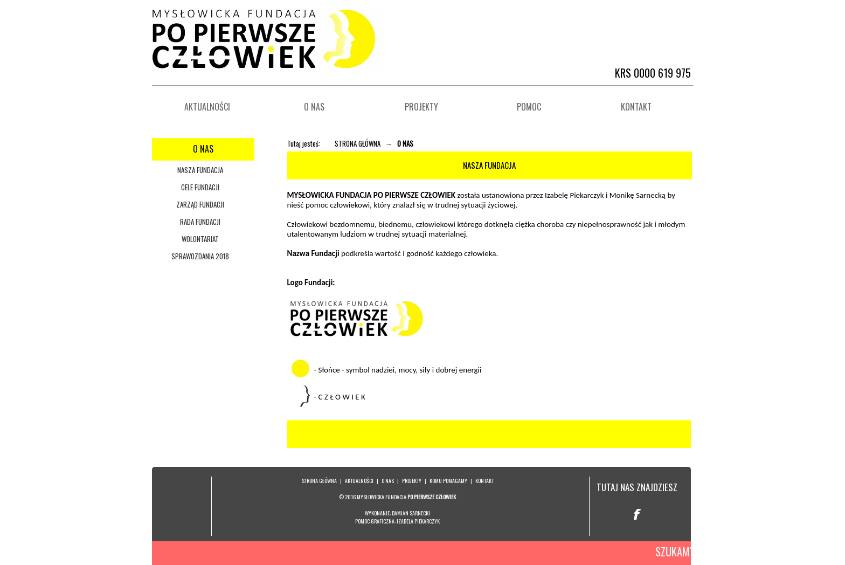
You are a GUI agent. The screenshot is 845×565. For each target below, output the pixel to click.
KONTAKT (484, 481)
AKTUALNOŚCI (359, 481)
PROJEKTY (412, 481)
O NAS (387, 481)
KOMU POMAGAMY (448, 481)
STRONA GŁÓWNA (357, 143)
